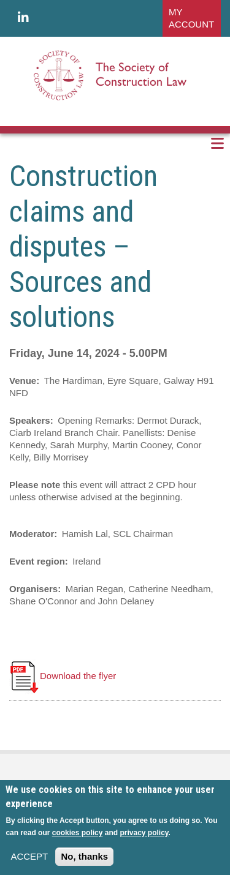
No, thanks (84, 856)
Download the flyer (62, 675)
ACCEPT (29, 856)
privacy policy (144, 832)
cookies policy (77, 832)
